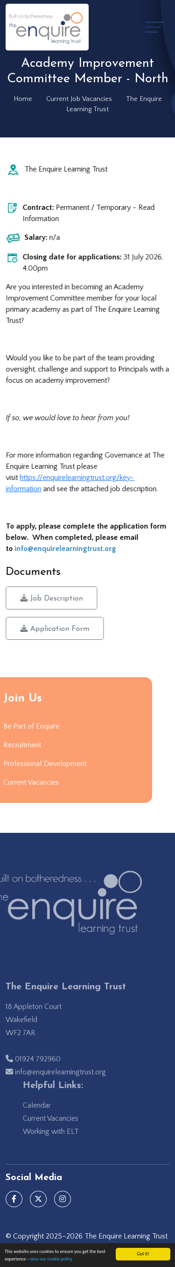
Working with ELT (61, 1131)
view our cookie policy (50, 1259)
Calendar (47, 1105)
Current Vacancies (61, 1118)
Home (23, 99)
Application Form (55, 628)
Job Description (52, 598)
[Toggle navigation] (154, 27)
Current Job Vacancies (79, 99)
